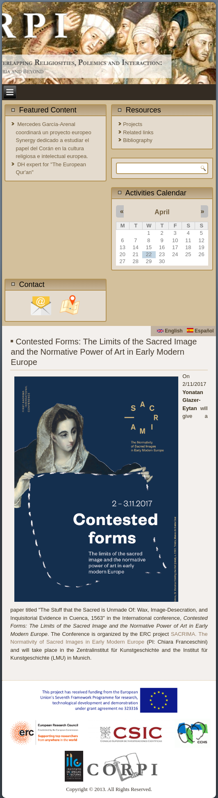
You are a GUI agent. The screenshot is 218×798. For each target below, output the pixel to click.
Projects (132, 124)
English (170, 331)
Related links (138, 132)
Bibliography (137, 140)
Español (200, 331)
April (161, 212)
